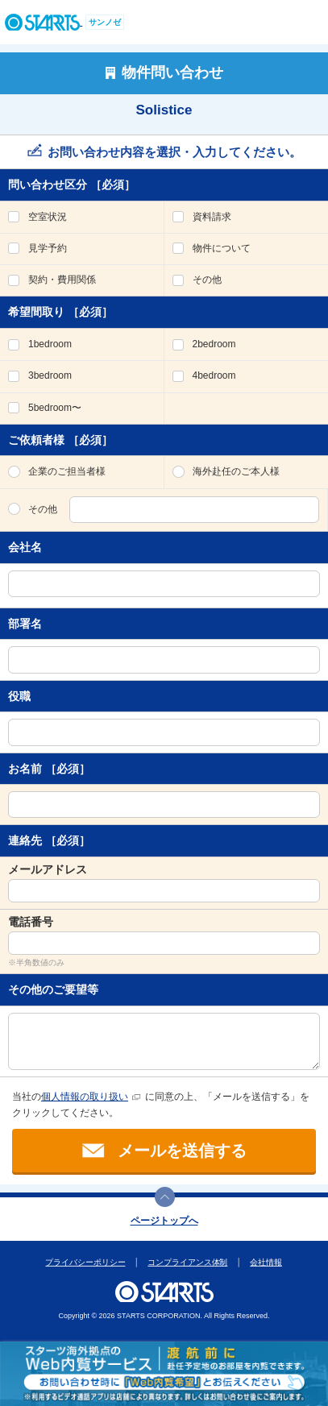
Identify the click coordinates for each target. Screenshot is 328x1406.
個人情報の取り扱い (84, 1096)
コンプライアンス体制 (188, 1262)
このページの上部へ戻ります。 (165, 1197)
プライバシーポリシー (86, 1262)
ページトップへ (164, 1220)
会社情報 (267, 1262)
